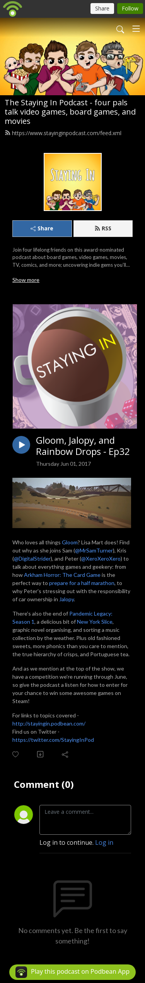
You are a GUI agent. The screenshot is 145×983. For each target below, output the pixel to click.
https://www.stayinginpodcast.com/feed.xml (63, 133)
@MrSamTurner (94, 550)
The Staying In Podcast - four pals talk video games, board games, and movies (70, 111)
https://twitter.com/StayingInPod (53, 739)
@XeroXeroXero (101, 558)
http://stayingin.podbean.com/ (48, 723)
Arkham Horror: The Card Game (62, 574)
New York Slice (95, 621)
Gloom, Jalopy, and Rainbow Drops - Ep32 (83, 446)
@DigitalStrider (32, 558)
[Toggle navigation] (136, 28)
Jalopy (66, 599)
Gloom (70, 542)
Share (42, 228)
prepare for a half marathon (81, 583)
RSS (102, 228)
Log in (104, 842)
